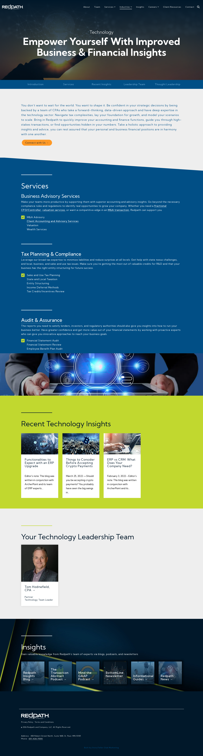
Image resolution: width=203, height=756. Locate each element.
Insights (140, 7)
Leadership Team (134, 84)
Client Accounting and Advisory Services (53, 221)
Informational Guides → (143, 677)
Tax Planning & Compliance (51, 254)
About (86, 7)
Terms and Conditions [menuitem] (44, 722)
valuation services (54, 209)
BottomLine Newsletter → (114, 676)
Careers (153, 7)
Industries (126, 7)
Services (109, 7)
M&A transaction (119, 209)
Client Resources (172, 7)
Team (97, 7)
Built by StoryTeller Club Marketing (101, 747)
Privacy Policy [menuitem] (27, 722)
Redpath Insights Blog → (29, 676)
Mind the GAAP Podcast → (86, 676)
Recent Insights (101, 84)
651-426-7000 (36, 738)
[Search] (198, 7)
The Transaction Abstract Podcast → (60, 674)
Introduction (36, 84)
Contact (189, 7)
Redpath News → (167, 677)
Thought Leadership (167, 84)
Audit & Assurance (41, 320)
